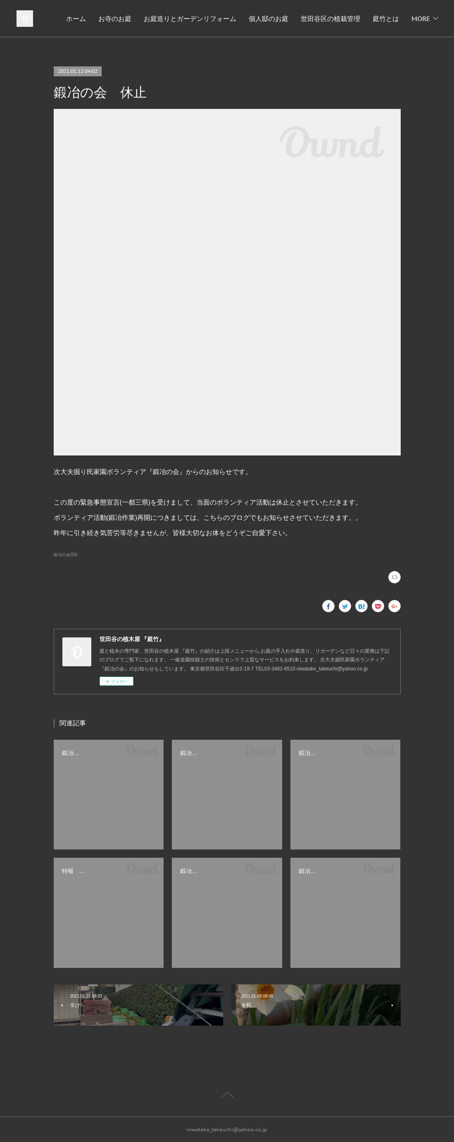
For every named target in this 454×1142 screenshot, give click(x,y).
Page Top (227, 1096)
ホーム (115, 18)
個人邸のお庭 (307, 18)
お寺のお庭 (153, 18)
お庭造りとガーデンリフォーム (229, 18)
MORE (420, 18)
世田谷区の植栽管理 (369, 18)
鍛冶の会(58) (66, 554)
